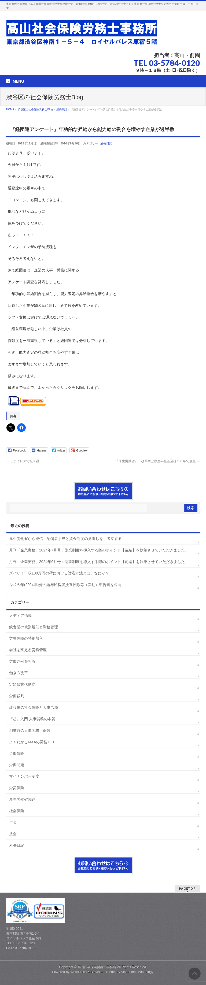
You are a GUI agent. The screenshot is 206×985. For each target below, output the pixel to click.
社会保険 (16, 811)
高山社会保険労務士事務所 (97, 967)
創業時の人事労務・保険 (29, 730)
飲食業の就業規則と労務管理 (33, 627)
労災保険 (16, 788)
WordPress (78, 972)
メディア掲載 (20, 615)
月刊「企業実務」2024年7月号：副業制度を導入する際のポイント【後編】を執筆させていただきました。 (99, 550)
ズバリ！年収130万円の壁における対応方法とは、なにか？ (59, 573)
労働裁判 (16, 696)
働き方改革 (18, 673)
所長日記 (106, 143)
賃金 (13, 834)
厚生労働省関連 (22, 799)
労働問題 (16, 765)
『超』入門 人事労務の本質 (32, 719)
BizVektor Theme (103, 972)
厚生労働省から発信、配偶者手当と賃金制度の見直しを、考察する (65, 538)
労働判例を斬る (22, 661)
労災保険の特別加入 (26, 638)
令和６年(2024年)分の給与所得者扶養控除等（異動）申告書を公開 (65, 585)
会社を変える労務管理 (28, 650)
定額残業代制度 (22, 684)
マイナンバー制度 (24, 776)
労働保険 (16, 753)
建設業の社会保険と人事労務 (33, 707)
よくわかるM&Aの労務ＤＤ (32, 742)
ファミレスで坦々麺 (22, 461)
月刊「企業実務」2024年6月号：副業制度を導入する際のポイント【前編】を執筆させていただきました (97, 561)
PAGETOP (187, 888)
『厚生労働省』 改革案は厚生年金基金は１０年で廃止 (157, 461)
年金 (13, 822)
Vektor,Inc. (129, 972)
